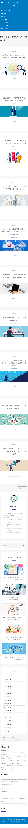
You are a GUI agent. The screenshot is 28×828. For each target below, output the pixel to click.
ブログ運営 (4, 19)
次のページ (22, 488)
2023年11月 (6, 717)
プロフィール (5, 10)
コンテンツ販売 (5, 22)
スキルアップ (4, 16)
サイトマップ (5, 791)
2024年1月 (6, 710)
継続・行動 (14, 60)
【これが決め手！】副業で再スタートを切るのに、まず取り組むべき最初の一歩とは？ (14, 363)
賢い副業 (3, 13)
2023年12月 (6, 714)
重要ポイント (14, 237)
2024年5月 (6, 696)
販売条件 (18, 821)
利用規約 (4, 788)
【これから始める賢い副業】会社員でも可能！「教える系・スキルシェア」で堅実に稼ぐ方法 (14, 231)
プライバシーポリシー (6, 821)
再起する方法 (14, 368)
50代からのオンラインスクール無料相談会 (10, 781)
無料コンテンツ (5, 28)
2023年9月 (6, 724)
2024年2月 (6, 707)
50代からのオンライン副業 (12, 819)
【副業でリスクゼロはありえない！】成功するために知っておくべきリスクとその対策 (14, 451)
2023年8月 (6, 727)
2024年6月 (6, 693)
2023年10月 (6, 721)
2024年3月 (6, 703)
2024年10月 (6, 679)
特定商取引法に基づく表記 (7, 784)
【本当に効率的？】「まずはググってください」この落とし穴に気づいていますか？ (14, 143)
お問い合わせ (5, 795)
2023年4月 (6, 731)
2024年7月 (6, 690)
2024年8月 (6, 686)
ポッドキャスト (5, 25)
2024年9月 (6, 683)
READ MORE (14, 78)
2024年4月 (6, 700)
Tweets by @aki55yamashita (7, 813)
